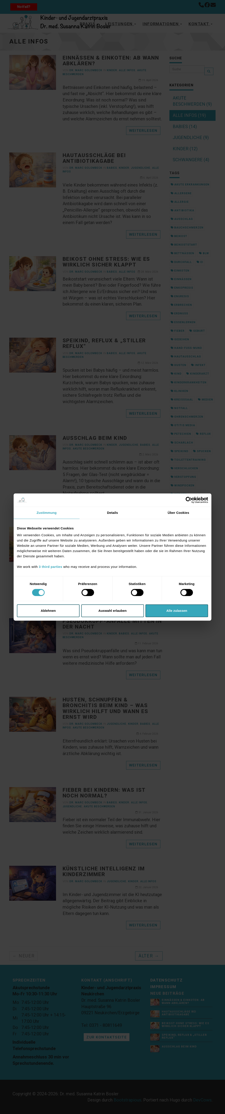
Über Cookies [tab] (178, 512)
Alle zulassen (176, 610)
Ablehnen (48, 610)
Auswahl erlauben (112, 610)
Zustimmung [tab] (47, 512)
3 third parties (50, 567)
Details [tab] (112, 512)
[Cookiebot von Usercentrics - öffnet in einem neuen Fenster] (189, 500)
